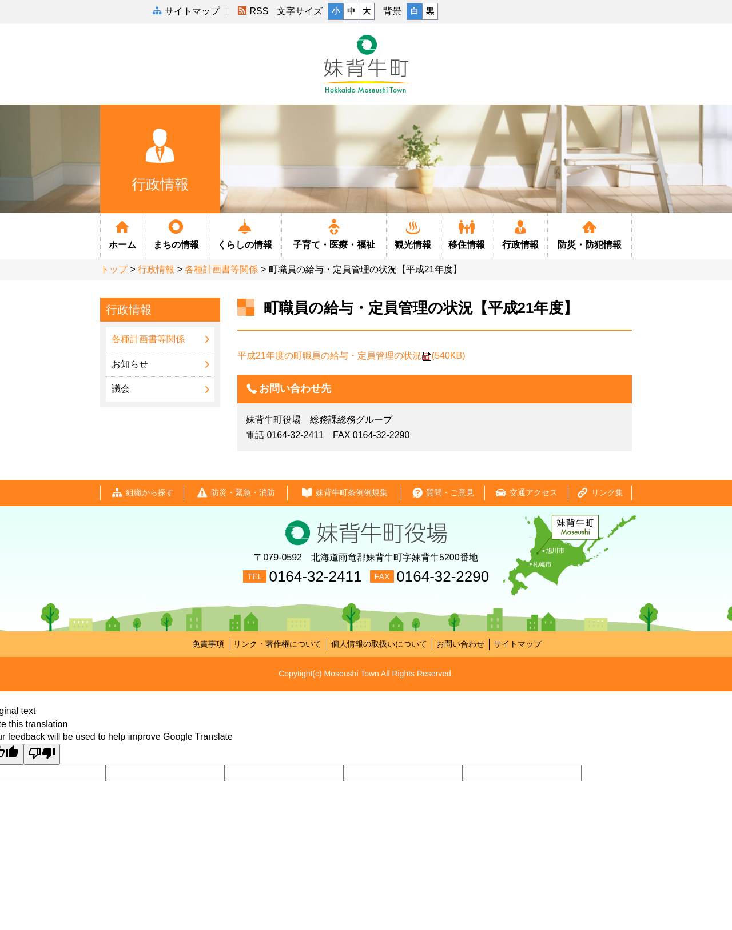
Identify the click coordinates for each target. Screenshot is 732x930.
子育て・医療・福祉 (334, 234)
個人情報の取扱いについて (379, 643)
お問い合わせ (460, 643)
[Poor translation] (41, 754)
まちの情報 (176, 234)
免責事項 (208, 643)
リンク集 (599, 492)
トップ (114, 269)
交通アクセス (526, 492)
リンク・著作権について (277, 643)
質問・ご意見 (442, 492)
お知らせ (130, 364)
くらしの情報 (245, 234)
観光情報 (413, 234)
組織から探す (142, 492)
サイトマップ (518, 643)
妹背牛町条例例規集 (344, 492)
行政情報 (521, 234)
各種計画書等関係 (221, 269)
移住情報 (467, 234)
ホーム (122, 234)
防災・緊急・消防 (235, 492)
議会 (121, 389)
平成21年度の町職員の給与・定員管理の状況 (351, 355)
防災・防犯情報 (590, 234)
